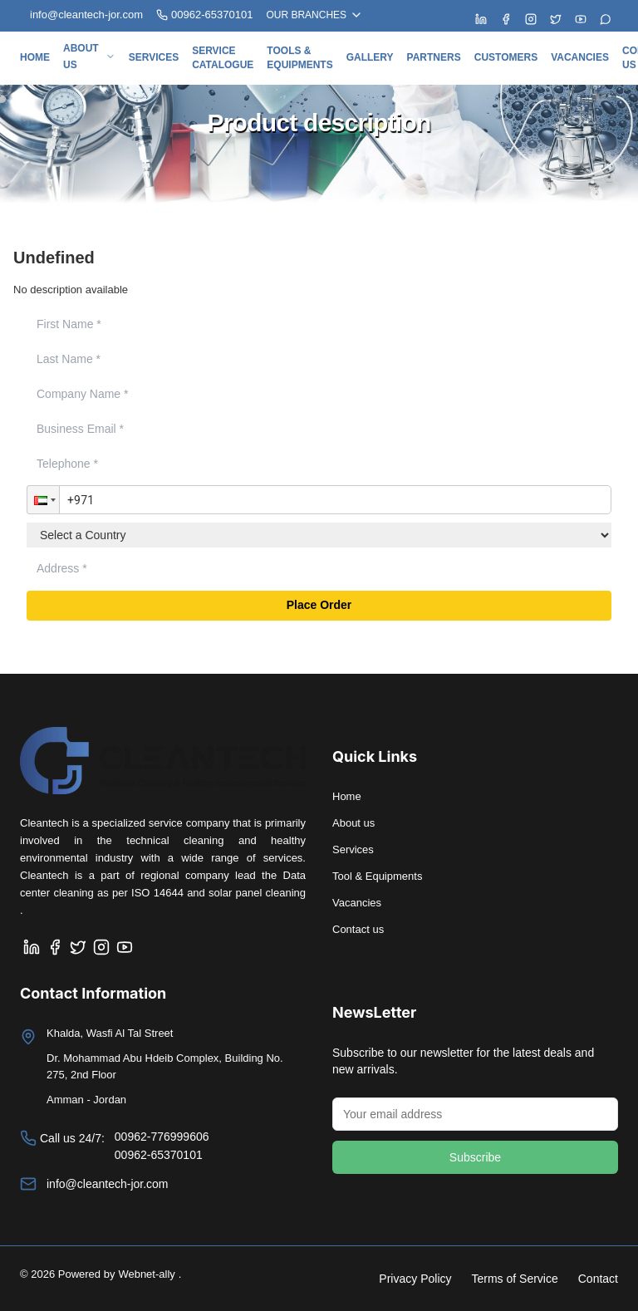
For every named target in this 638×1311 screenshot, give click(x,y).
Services (154, 57)
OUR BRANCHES (314, 15)
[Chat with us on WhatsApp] (605, 19)
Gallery (370, 57)
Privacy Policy (415, 1278)
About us (89, 56)
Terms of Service (515, 1278)
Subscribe (475, 1157)
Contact (598, 1278)
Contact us (358, 929)
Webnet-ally (146, 1274)
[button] (43, 500)
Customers (505, 57)
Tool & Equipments (377, 876)
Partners (434, 57)
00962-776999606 (162, 1136)
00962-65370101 (204, 14)
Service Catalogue (222, 58)
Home (35, 57)
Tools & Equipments (299, 58)
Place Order (319, 605)
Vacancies (580, 57)
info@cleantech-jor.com (108, 1184)
